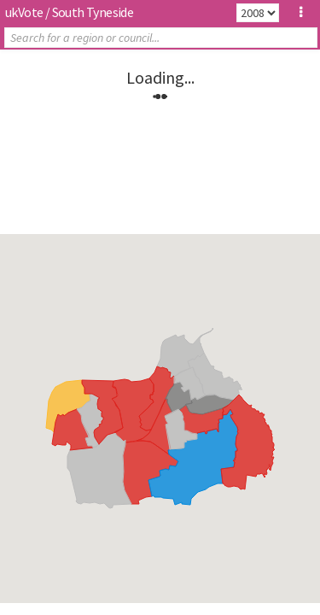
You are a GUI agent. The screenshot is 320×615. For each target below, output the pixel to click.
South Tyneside (93, 11)
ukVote (24, 11)
